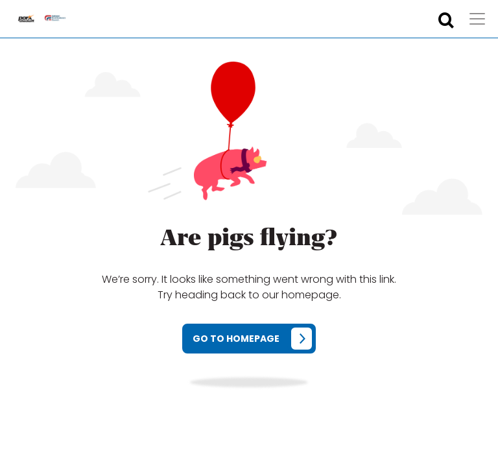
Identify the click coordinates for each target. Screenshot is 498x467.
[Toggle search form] (446, 21)
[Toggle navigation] (477, 19)
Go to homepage (236, 338)
